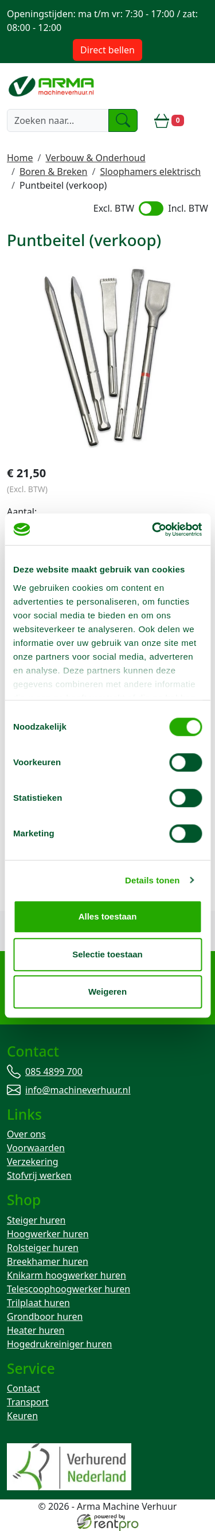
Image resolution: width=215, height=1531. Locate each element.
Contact (23, 1388)
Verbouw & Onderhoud (95, 157)
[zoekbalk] (58, 120)
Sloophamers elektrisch (150, 171)
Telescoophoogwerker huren (68, 1289)
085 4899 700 (54, 1071)
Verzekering (32, 1161)
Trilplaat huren (38, 1302)
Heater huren (35, 1330)
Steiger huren (36, 1220)
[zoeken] (123, 120)
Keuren (22, 1415)
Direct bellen (107, 50)
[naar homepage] (52, 86)
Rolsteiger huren (43, 1247)
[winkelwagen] (169, 120)
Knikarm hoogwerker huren (66, 1275)
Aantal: (22, 511)
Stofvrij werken (39, 1175)
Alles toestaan (108, 916)
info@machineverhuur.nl (78, 1090)
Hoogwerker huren (48, 1234)
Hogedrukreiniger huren (59, 1344)
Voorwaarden (36, 1148)
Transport (28, 1402)
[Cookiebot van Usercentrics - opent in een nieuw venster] (153, 529)
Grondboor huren (45, 1316)
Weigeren (107, 991)
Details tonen (152, 880)
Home (20, 157)
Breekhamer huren (47, 1261)
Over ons (26, 1134)
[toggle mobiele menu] (200, 120)
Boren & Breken (53, 171)
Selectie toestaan (107, 954)
